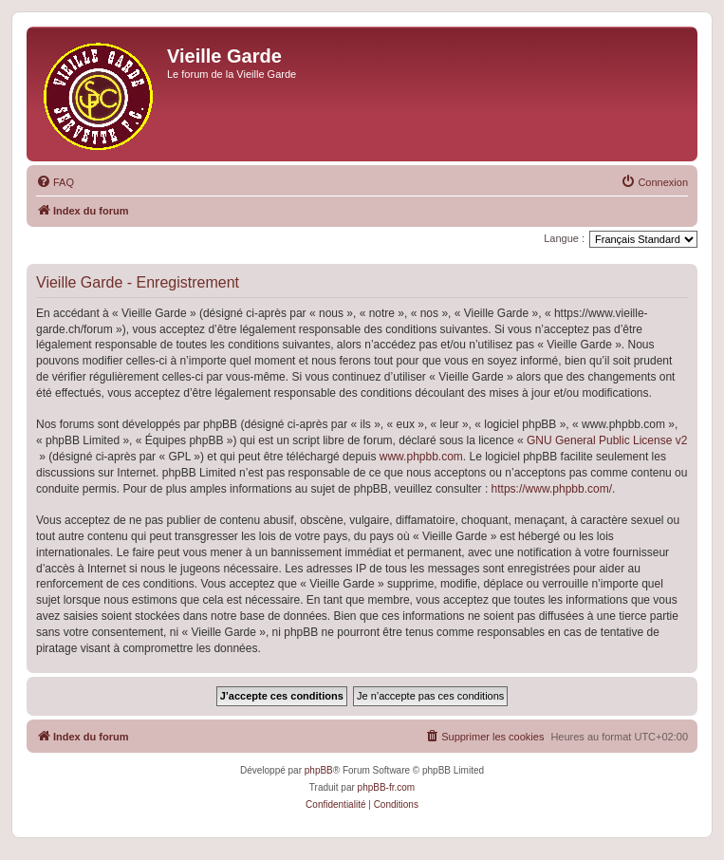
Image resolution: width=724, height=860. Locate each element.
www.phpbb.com (421, 456)
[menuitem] (55, 182)
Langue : (564, 238)
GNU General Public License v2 (607, 440)
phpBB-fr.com (387, 787)
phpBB (319, 770)
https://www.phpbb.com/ (552, 488)
